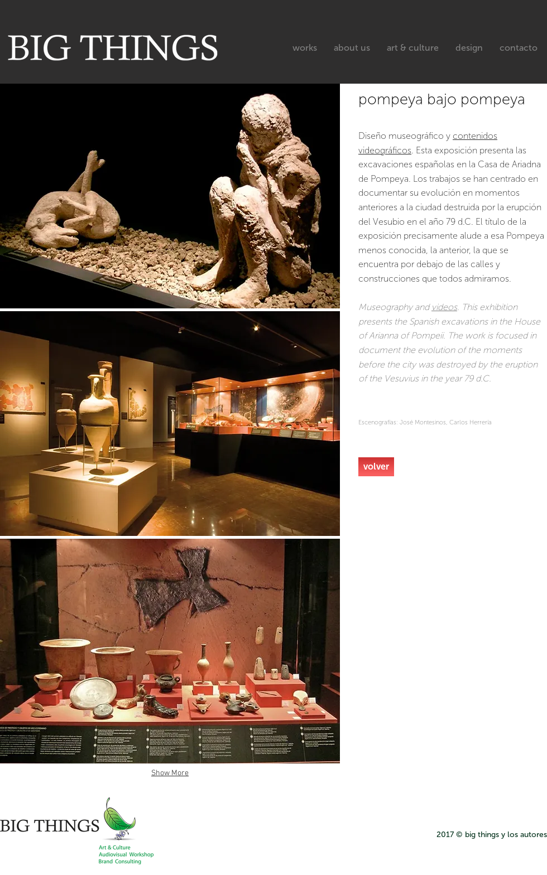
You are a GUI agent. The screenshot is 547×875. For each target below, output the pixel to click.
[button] (170, 196)
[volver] (376, 466)
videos (444, 307)
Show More (170, 773)
